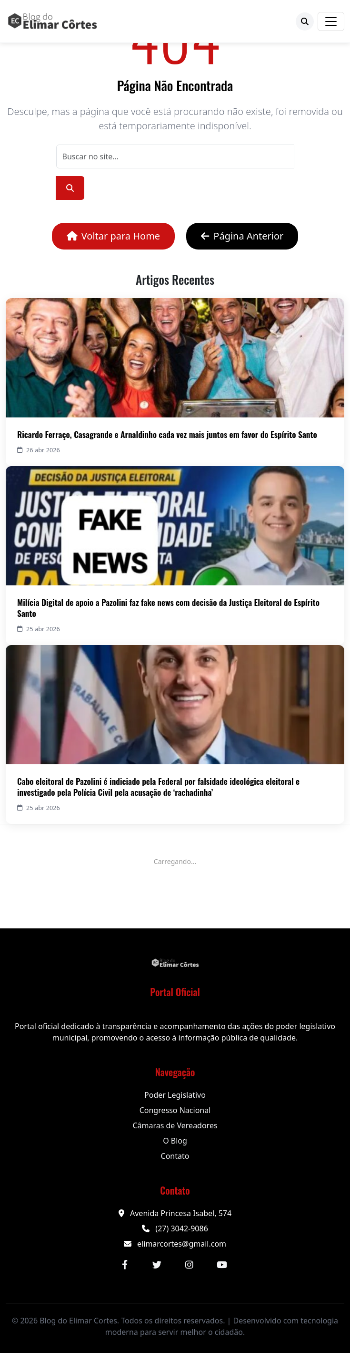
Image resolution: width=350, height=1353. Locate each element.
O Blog (175, 1140)
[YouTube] (222, 1264)
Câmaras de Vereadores (174, 1125)
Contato (175, 1156)
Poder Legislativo (175, 1095)
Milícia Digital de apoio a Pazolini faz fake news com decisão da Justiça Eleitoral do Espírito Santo (168, 607)
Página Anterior (242, 235)
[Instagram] (189, 1264)
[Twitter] (157, 1264)
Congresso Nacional (175, 1110)
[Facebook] (124, 1264)
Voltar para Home (113, 235)
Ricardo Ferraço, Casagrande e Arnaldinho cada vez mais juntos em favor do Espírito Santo (167, 434)
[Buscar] (305, 21)
